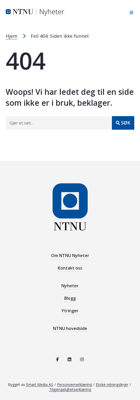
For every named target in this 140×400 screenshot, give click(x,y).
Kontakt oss (70, 268)
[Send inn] (123, 123)
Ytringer (70, 311)
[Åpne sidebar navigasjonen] (130, 12)
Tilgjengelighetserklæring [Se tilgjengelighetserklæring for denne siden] (70, 389)
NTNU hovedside (70, 328)
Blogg (70, 298)
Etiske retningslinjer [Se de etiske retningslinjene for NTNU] (112, 384)
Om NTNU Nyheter (70, 255)
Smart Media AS (39, 384)
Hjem (11, 36)
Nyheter (70, 286)
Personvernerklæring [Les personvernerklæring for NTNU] (74, 384)
